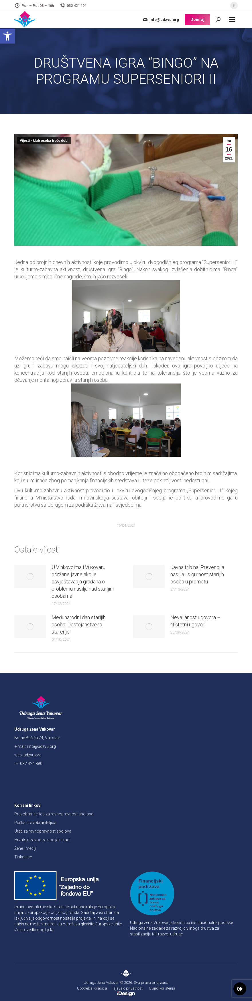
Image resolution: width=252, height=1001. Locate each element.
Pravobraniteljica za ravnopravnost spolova (53, 814)
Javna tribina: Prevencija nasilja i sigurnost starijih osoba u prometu (197, 574)
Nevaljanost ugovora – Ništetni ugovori (195, 621)
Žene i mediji (25, 848)
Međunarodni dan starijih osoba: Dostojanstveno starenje (79, 624)
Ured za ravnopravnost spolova (42, 831)
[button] (7, 36)
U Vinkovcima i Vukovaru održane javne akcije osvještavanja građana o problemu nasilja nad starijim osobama (83, 581)
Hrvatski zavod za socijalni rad (41, 839)
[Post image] (30, 576)
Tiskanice (23, 857)
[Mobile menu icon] (232, 19)
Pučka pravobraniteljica (35, 822)
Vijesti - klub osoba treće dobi (44, 141)
